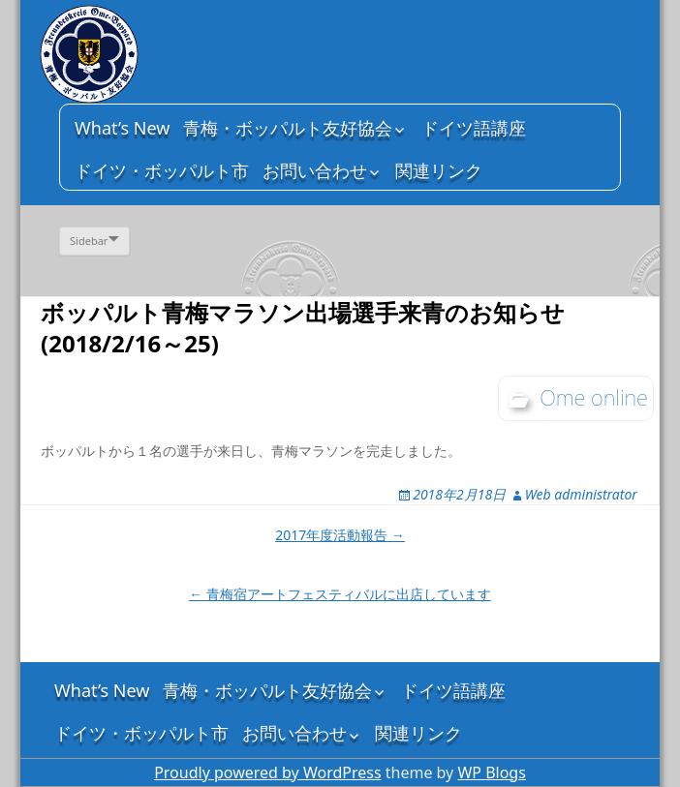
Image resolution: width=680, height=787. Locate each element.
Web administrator (581, 494)
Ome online (594, 396)
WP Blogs (491, 772)
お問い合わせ (315, 170)
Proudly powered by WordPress (267, 772)
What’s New (122, 127)
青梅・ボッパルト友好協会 (287, 127)
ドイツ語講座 (473, 127)
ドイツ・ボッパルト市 (162, 170)
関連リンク (438, 170)
